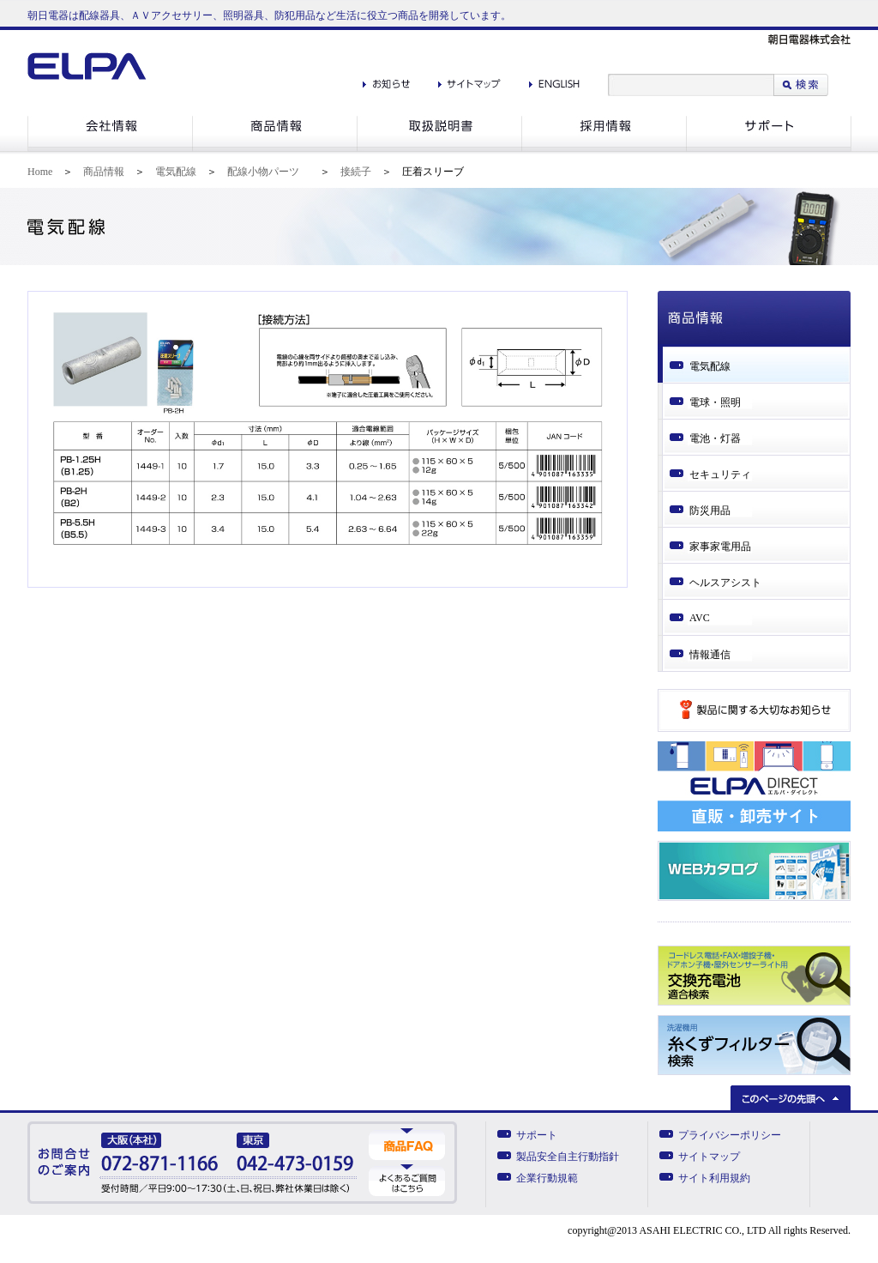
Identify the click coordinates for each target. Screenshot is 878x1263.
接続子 (355, 172)
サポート (536, 1135)
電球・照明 (715, 402)
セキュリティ (720, 474)
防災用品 (710, 511)
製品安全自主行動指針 (567, 1157)
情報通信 (710, 655)
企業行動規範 (547, 1178)
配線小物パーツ (263, 172)
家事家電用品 (720, 547)
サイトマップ (709, 1157)
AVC (699, 618)
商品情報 (103, 172)
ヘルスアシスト (725, 583)
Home (39, 172)
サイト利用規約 (714, 1178)
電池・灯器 (715, 438)
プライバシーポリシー (729, 1135)
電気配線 (175, 172)
